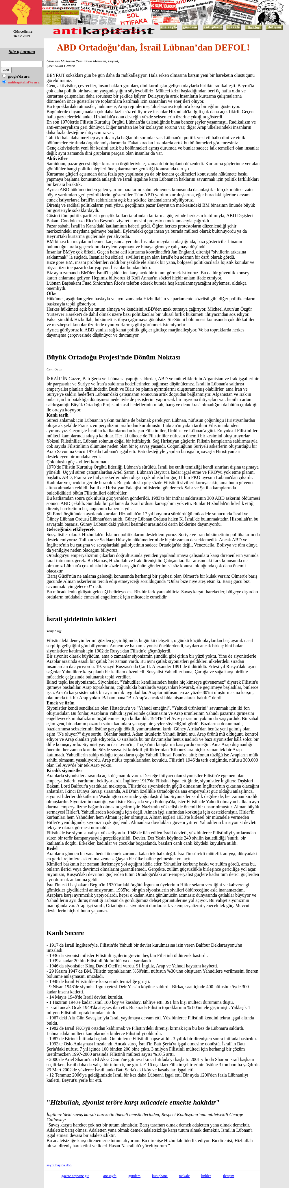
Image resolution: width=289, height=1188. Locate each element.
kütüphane (160, 1176)
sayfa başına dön (59, 1165)
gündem (134, 1176)
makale (184, 1176)
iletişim (228, 1176)
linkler (206, 1176)
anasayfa (109, 1176)
